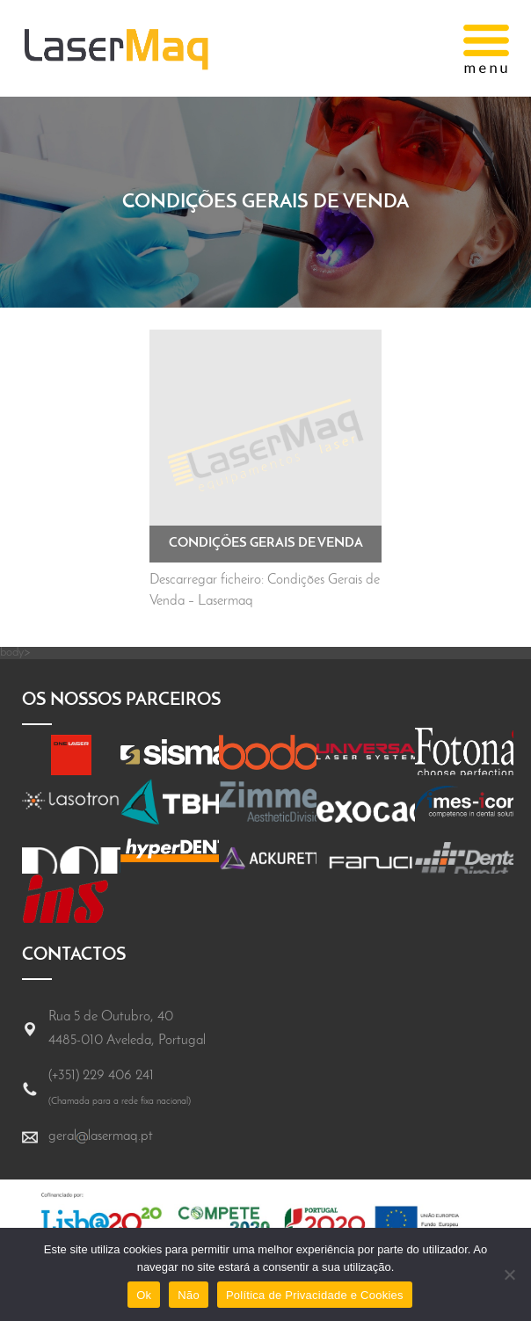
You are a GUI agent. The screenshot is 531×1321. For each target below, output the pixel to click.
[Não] (509, 1274)
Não (189, 1295)
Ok (143, 1295)
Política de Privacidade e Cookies (315, 1295)
